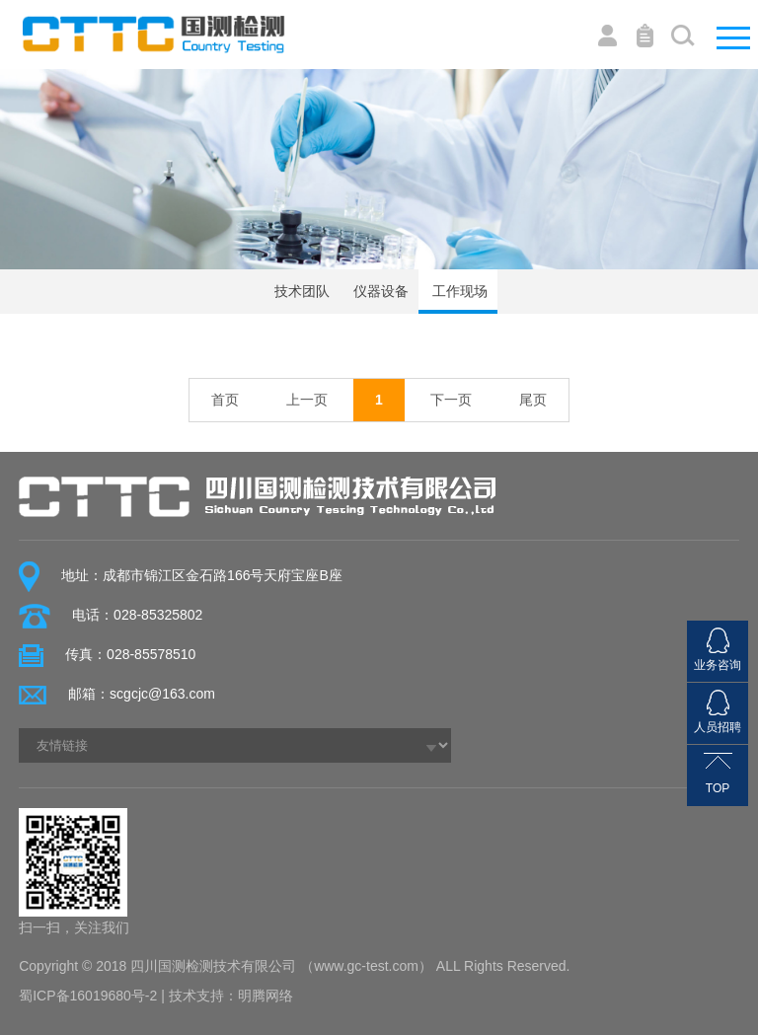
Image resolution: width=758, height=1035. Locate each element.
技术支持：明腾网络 (231, 995)
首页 (225, 399)
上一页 (307, 399)
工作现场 (458, 291)
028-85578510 (151, 654)
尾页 (533, 399)
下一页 (451, 399)
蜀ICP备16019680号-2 (88, 995)
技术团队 (300, 291)
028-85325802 (158, 615)
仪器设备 (379, 291)
